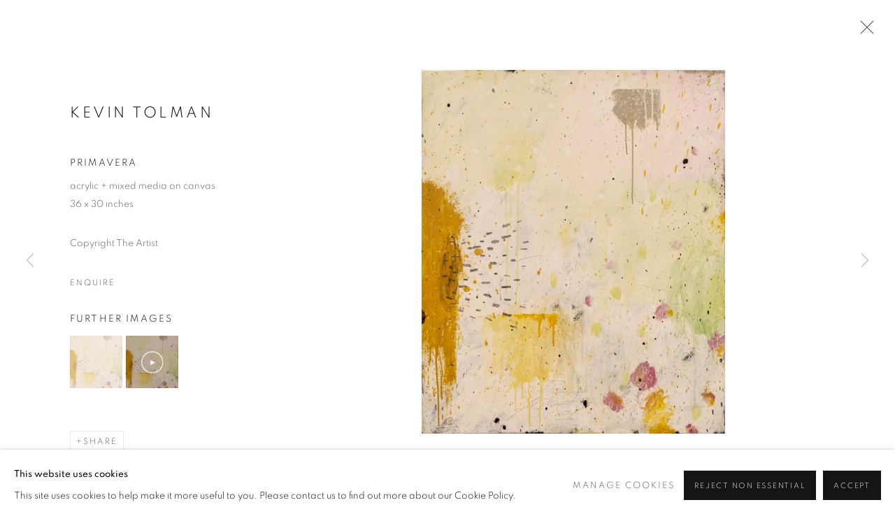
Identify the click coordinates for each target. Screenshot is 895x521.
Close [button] (863, 31)
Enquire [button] (92, 282)
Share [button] (100, 441)
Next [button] (865, 260)
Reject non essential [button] (750, 486)
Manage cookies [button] (624, 485)
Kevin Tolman (141, 112)
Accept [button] (852, 486)
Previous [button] (30, 260)
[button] (96, 362)
